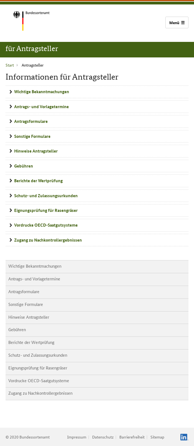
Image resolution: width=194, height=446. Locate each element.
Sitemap (157, 437)
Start (10, 65)
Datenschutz (103, 437)
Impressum (76, 437)
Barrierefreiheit (132, 437)
